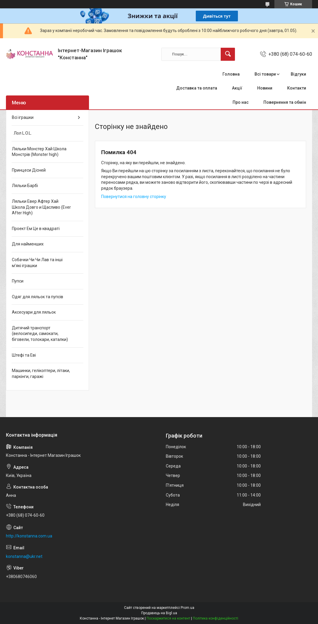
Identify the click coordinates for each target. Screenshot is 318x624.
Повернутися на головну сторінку (133, 196)
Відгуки (298, 74)
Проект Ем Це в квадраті (36, 228)
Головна (231, 74)
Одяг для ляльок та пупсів (37, 296)
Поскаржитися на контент (168, 618)
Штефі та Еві (24, 355)
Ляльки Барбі (25, 185)
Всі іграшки (23, 117)
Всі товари (265, 74)
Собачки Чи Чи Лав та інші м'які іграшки (37, 262)
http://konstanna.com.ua (29, 536)
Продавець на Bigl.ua (159, 613)
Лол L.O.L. (22, 133)
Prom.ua (187, 608)
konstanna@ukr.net (24, 556)
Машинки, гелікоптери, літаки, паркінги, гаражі (41, 373)
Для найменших (28, 244)
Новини (264, 88)
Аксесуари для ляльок (34, 312)
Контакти (296, 88)
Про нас (241, 102)
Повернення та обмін (284, 102)
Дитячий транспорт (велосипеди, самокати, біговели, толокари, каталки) (40, 333)
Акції (237, 88)
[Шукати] (228, 54)
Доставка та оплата (196, 88)
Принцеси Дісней (29, 170)
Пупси (17, 281)
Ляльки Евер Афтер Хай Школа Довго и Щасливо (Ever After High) (41, 207)
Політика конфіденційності (215, 618)
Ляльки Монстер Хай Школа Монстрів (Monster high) (39, 151)
